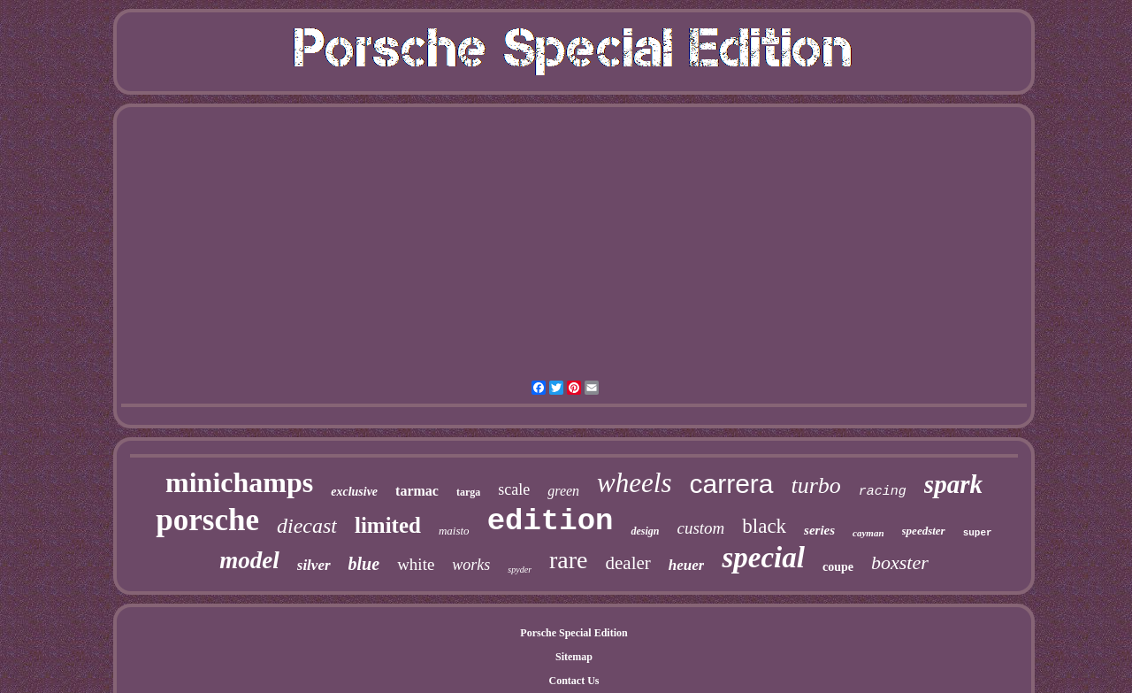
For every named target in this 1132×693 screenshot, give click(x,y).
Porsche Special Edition (573, 633)
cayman (868, 532)
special (763, 558)
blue (364, 564)
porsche (207, 520)
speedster (923, 530)
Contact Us (574, 680)
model (249, 560)
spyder (520, 569)
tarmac (417, 490)
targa (468, 492)
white (415, 564)
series (819, 530)
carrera (731, 483)
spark (953, 484)
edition (550, 521)
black (764, 526)
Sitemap (574, 657)
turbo (816, 485)
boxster (900, 562)
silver (314, 565)
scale (514, 489)
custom (700, 528)
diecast (307, 525)
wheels (634, 482)
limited (388, 525)
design (645, 531)
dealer (628, 563)
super (977, 532)
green (563, 490)
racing (882, 491)
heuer (687, 565)
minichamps (239, 482)
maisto (454, 530)
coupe (837, 567)
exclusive (354, 491)
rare (568, 560)
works (471, 565)
